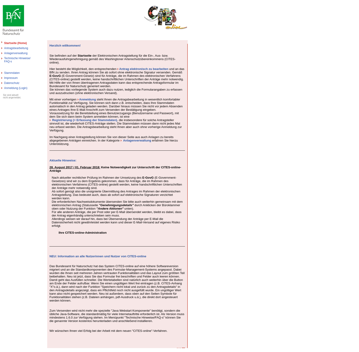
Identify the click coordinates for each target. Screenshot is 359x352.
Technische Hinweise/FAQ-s (17, 60)
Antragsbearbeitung (16, 48)
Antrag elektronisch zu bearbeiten (143, 69)
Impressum (11, 78)
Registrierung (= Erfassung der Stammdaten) (84, 120)
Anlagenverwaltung (15, 53)
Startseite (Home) (15, 43)
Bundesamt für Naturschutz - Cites (21, 350)
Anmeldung (87, 99)
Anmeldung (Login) (15, 88)
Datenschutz (11, 83)
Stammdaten (12, 73)
